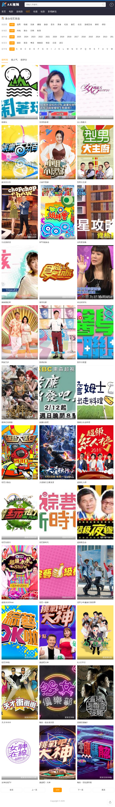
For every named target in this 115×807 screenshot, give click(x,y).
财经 (97, 24)
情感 (25, 24)
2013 (105, 37)
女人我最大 (81, 122)
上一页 (34, 790)
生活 (79, 24)
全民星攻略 (81, 242)
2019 (62, 37)
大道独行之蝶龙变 (46, 482)
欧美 (39, 31)
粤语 (32, 43)
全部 (12, 24)
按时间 (5, 59)
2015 (91, 37)
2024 (26, 37)
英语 (25, 43)
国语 (19, 43)
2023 (33, 37)
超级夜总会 (81, 542)
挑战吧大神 (44, 662)
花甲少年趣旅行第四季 (86, 602)
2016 (83, 37)
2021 (48, 37)
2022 (40, 37)
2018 (69, 37)
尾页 (103, 790)
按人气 (14, 59)
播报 (39, 24)
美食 (59, 24)
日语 (54, 43)
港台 (25, 31)
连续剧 (19, 11)
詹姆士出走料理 (83, 422)
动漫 (35, 11)
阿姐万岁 (5, 362)
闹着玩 (4, 122)
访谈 (32, 24)
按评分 (24, 59)
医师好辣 (43, 362)
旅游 (46, 24)
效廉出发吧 (44, 422)
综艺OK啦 (6, 662)
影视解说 (52, 11)
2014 (98, 37)
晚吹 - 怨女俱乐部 (46, 722)
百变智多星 (44, 122)
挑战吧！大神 (44, 782)
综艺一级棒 (44, 602)
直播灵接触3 (82, 722)
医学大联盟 (81, 362)
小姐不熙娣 (44, 182)
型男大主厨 (81, 182)
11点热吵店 (6, 242)
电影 (11, 11)
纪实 (66, 24)
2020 (55, 37)
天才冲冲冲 (6, 722)
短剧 (43, 11)
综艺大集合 (6, 482)
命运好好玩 (81, 302)
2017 (76, 37)
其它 (61, 43)
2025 (19, 37)
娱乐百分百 (6, 182)
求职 (103, 24)
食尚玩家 (43, 302)
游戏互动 (88, 24)
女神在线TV (6, 782)
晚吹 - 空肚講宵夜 (84, 782)
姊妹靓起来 (6, 302)
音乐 (52, 24)
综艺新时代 (44, 542)
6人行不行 (81, 662)
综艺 (28, 11)
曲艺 (73, 24)
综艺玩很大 (6, 542)
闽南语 (40, 43)
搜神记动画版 (7, 422)
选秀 (19, 24)
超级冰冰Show (8, 602)
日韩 (32, 31)
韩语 (48, 43)
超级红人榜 (81, 482)
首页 (4, 11)
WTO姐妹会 (44, 242)
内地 (19, 31)
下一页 (80, 790)
